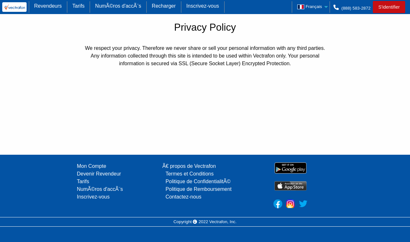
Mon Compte (91, 166)
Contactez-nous (183, 196)
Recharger (164, 6)
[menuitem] (14, 7)
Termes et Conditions (190, 173)
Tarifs (78, 6)
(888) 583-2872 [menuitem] (351, 9)
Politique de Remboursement (199, 189)
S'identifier (389, 7)
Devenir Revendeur (99, 173)
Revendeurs (48, 6)
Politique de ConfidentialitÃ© (198, 181)
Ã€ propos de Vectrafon (189, 166)
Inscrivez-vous (202, 6)
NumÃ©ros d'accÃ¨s (118, 6)
